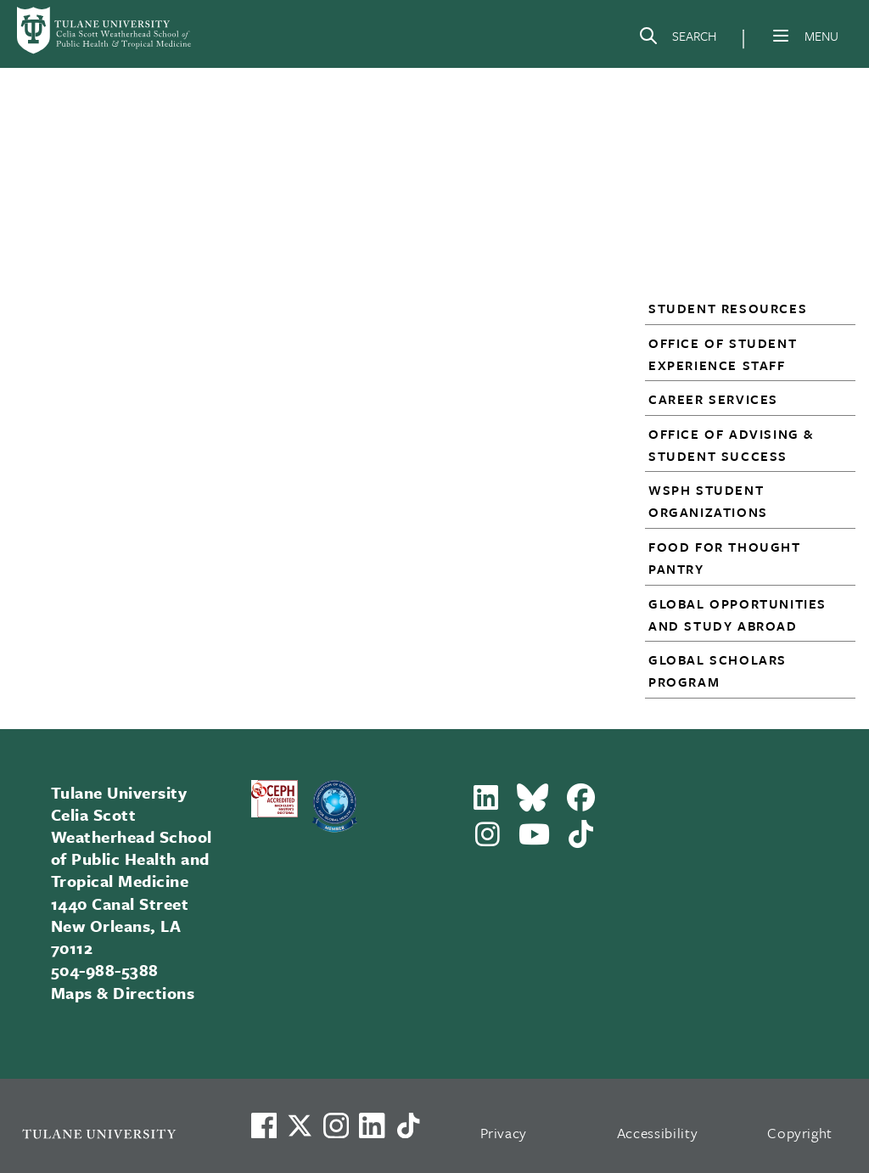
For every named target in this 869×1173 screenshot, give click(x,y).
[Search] (677, 39)
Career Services (713, 399)
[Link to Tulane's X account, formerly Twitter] (299, 1125)
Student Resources (727, 308)
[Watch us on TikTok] (408, 1125)
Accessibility (657, 1132)
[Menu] (781, 35)
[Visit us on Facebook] (264, 1125)
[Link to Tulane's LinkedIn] (371, 1125)
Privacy (504, 1132)
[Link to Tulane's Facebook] (336, 1125)
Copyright (800, 1132)
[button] (741, 308)
